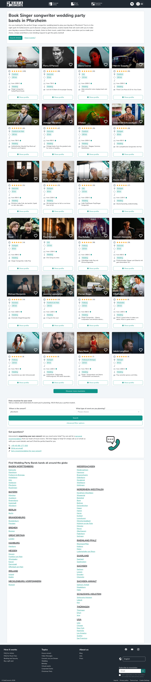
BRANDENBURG (17, 517)
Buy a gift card (8, 661)
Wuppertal (81, 495)
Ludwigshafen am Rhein (86, 551)
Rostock (12, 585)
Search (75, 418)
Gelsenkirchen (82, 505)
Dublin (11, 577)
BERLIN (12, 509)
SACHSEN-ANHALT (87, 581)
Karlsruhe (12, 470)
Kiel (78, 602)
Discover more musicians (75, 391)
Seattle (79, 636)
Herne (79, 513)
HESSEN (13, 550)
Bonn (79, 500)
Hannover (80, 472)
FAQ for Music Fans (10, 656)
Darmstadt (13, 564)
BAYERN (13, 491)
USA (79, 619)
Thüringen (81, 610)
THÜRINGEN (83, 606)
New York (80, 628)
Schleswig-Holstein (84, 597)
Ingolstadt (12, 503)
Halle (79, 590)
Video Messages (47, 656)
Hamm (79, 511)
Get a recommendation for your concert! (26, 451)
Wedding (45, 661)
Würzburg (12, 505)
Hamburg (12, 546)
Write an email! (17, 448)
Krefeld (79, 516)
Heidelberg (13, 477)
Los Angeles (81, 633)
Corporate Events (47, 669)
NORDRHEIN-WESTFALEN (90, 489)
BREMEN (13, 527)
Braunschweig (82, 475)
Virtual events (46, 666)
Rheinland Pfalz (83, 544)
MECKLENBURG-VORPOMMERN (25, 581)
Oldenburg (81, 477)
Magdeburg (81, 587)
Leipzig (79, 572)
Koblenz (80, 546)
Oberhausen (81, 531)
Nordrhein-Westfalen (85, 493)
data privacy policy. (137, 677)
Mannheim (13, 472)
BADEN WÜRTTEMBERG (21, 466)
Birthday (44, 664)
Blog (80, 653)
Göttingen (81, 485)
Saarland (80, 559)
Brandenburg (14, 521)
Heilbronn (12, 482)
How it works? (30, 38)
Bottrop (80, 503)
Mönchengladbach (84, 521)
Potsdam (12, 523)
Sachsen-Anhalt (83, 585)
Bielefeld (80, 498)
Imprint (116, 680)
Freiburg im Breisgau (17, 475)
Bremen (12, 531)
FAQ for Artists (9, 653)
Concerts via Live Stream (50, 658)
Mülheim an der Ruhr (85, 523)
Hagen (79, 508)
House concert (46, 653)
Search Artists (15, 38)
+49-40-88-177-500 (19, 445)
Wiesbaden (13, 559)
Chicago (80, 625)
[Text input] (130, 671)
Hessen (11, 554)
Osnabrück (81, 480)
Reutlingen (13, 488)
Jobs (80, 656)
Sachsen (80, 569)
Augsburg (12, 498)
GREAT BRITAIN (17, 535)
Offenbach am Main (16, 567)
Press (81, 658)
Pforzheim (12, 485)
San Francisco (82, 638)
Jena (78, 615)
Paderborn (81, 534)
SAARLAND (83, 555)
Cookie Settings (144, 680)
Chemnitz (80, 577)
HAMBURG (14, 543)
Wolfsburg (81, 482)
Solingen (80, 536)
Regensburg (13, 500)
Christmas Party (47, 671)
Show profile (24, 97)
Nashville (80, 630)
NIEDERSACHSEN (86, 466)
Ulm (10, 480)
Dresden (80, 574)
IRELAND (13, 571)
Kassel (11, 562)
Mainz (79, 549)
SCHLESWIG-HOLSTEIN (89, 594)
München (12, 495)
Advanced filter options (75, 423)
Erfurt (79, 613)
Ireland (11, 574)
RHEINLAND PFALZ (86, 540)
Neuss (79, 528)
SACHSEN (82, 566)
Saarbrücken (81, 562)
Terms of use (134, 680)
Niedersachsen (82, 470)
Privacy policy (124, 680)
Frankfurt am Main (15, 556)
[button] (140, 4)
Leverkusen (81, 518)
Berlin (11, 513)
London (11, 539)
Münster (80, 526)
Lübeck (79, 600)
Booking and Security (11, 658)
